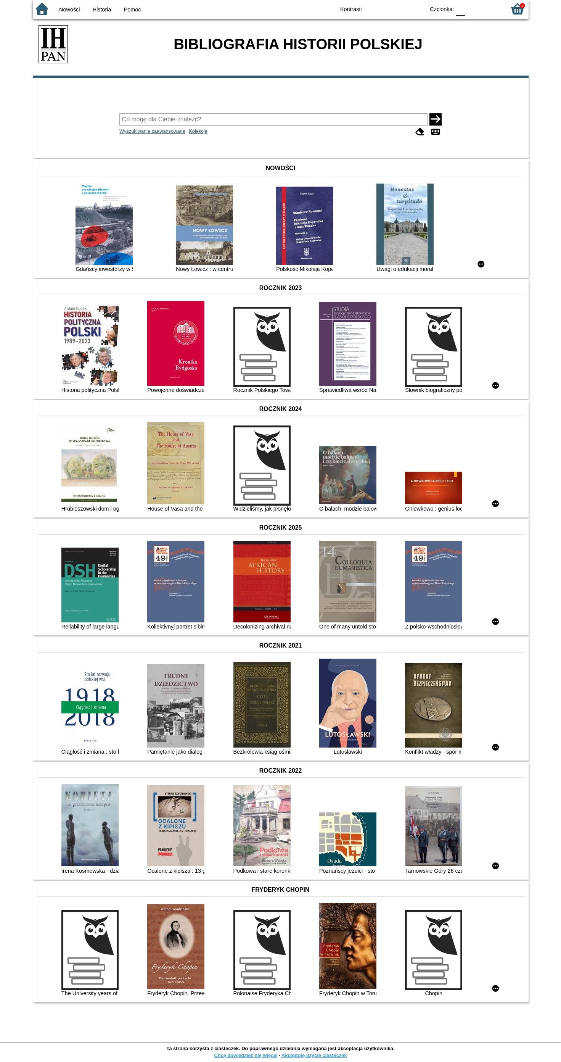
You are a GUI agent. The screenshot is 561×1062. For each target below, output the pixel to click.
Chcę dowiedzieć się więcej (245, 1055)
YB (401, 8)
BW (386, 8)
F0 (460, 8)
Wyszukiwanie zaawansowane (152, 131)
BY (417, 8)
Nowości (69, 9)
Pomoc (132, 9)
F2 (491, 8)
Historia (102, 9)
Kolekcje (198, 131)
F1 (473, 8)
